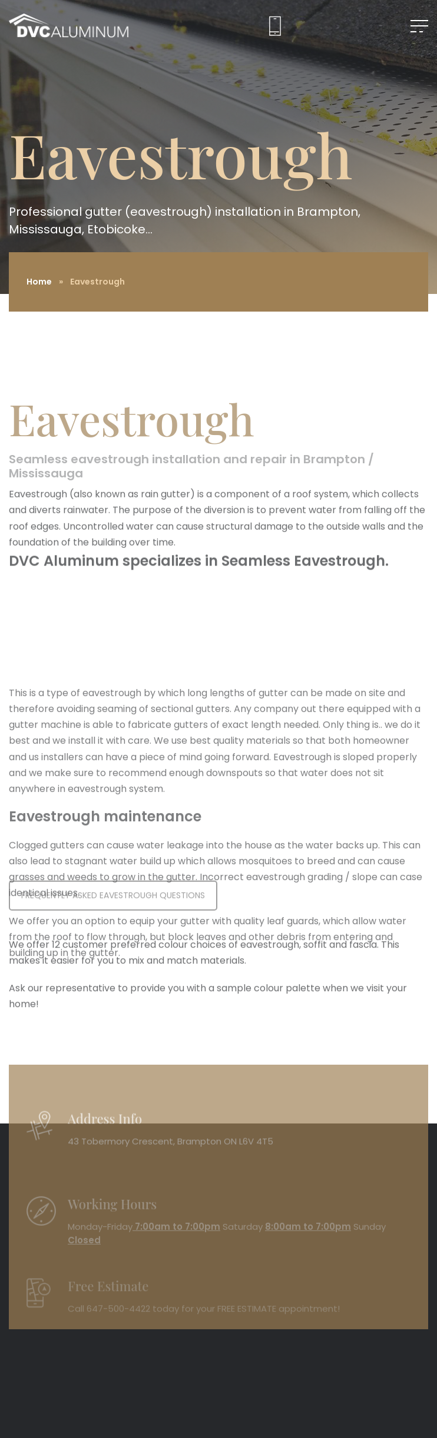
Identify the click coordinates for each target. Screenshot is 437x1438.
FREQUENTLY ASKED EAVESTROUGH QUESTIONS (113, 909)
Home (39, 281)
